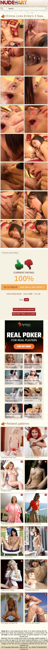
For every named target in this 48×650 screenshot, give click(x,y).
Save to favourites (24, 309)
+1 (19, 264)
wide (26, 300)
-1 (28, 264)
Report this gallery (24, 314)
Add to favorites (22, 429)
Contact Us (24, 649)
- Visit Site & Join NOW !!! (23, 287)
